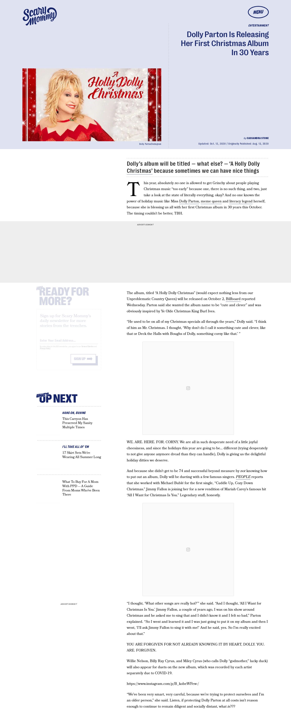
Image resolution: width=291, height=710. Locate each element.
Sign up (79, 362)
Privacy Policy (45, 352)
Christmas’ (139, 170)
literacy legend (241, 201)
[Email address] (69, 343)
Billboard (233, 299)
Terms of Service (87, 350)
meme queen (211, 201)
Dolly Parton (189, 201)
